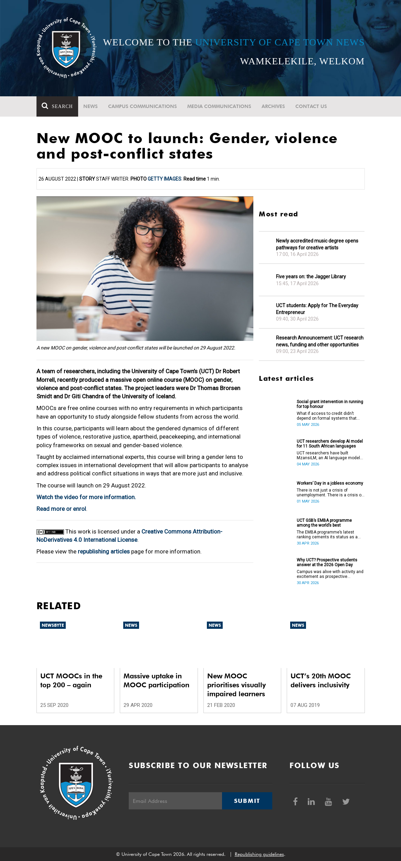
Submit (247, 800)
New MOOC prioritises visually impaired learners (236, 685)
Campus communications (142, 106)
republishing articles (104, 551)
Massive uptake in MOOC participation (156, 680)
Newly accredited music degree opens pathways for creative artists (317, 244)
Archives (273, 106)
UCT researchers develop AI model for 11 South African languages (330, 444)
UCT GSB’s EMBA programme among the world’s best (324, 523)
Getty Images (164, 179)
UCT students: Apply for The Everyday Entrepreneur (317, 309)
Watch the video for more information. (86, 497)
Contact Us (311, 106)
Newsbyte (53, 625)
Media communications (219, 106)
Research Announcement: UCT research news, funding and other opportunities (319, 341)
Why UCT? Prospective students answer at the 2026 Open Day (327, 562)
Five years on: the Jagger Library (311, 276)
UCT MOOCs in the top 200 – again (71, 680)
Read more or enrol (61, 508)
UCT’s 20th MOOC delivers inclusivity (321, 680)
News (90, 106)
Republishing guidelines (259, 854)
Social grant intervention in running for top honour (330, 404)
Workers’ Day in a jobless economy (330, 483)
